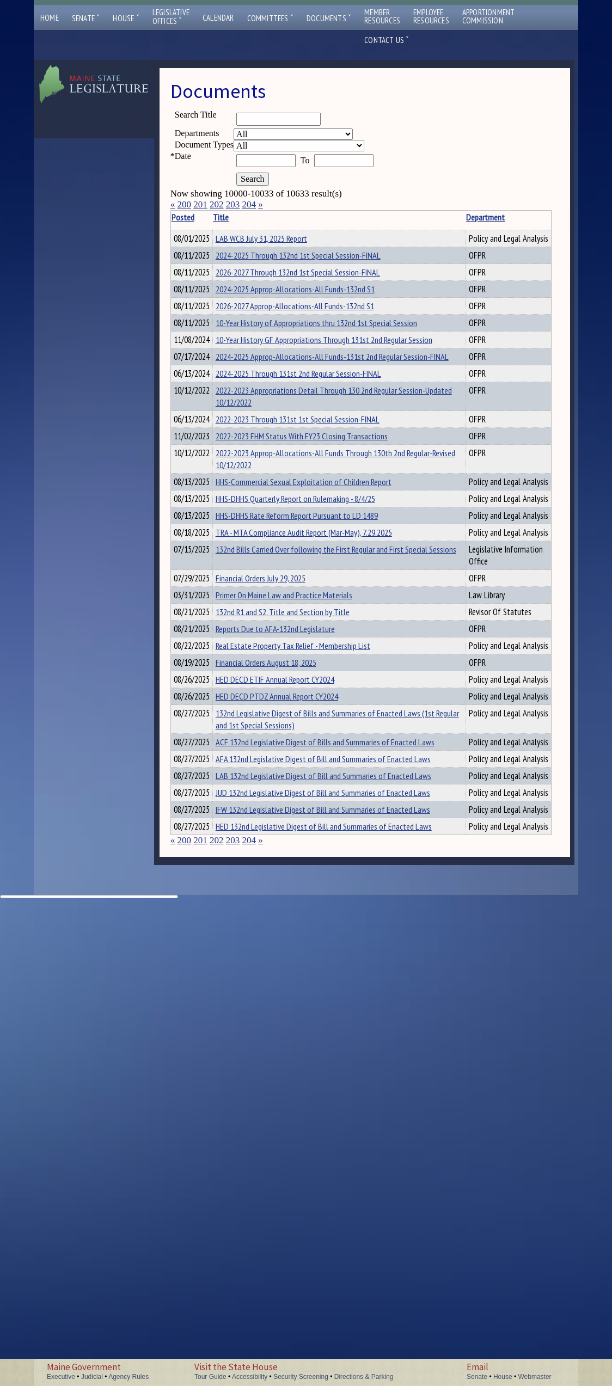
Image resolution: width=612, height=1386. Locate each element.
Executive (61, 1377)
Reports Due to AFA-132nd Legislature (292, 983)
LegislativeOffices (170, 17)
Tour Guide (210, 1377)
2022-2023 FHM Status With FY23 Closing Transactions (284, 586)
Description (436, 217)
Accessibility (249, 1377)
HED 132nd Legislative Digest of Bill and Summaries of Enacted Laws (288, 1297)
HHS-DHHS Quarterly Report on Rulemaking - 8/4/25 (280, 684)
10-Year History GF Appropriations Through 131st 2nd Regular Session (287, 418)
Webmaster (534, 1377)
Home (49, 18)
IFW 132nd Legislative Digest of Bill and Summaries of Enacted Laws (288, 1268)
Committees (270, 18)
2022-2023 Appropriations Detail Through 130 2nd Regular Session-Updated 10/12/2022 (285, 522)
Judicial (92, 1377)
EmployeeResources (431, 16)
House (126, 18)
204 (249, 204)
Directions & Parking (364, 1377)
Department (377, 217)
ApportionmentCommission (488, 16)
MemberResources (382, 16)
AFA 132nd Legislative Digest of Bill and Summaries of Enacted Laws (288, 1182)
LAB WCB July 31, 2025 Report (278, 238)
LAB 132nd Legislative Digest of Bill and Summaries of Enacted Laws (288, 1211)
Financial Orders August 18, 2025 (282, 1030)
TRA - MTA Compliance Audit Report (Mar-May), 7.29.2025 (288, 742)
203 (233, 204)
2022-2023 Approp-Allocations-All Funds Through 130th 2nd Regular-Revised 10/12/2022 (286, 621)
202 (217, 204)
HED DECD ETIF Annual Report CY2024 (291, 1048)
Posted (199, 217)
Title (238, 217)
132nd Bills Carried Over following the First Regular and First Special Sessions (292, 797)
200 (184, 204)
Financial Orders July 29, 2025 (277, 832)
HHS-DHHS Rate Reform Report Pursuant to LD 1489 (280, 713)
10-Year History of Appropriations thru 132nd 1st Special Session (292, 389)
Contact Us (386, 40)
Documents (329, 18)
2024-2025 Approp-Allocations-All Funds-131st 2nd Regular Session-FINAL (286, 452)
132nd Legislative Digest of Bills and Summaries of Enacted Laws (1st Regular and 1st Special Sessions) (289, 1118)
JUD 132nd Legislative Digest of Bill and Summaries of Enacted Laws (288, 1240)
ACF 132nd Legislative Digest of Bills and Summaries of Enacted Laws (290, 1153)
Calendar (218, 18)
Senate (86, 18)
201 (200, 204)
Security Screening (300, 1377)
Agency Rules (128, 1377)
